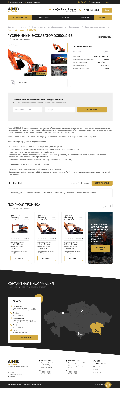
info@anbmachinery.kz (64, 9)
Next (110, 206)
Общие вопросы (70, 11)
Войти (107, 10)
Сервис (96, 370)
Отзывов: (25, 238)
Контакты (84, 17)
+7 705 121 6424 (46, 373)
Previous (105, 206)
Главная (11, 27)
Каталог (23, 27)
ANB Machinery (44, 17)
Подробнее (20, 258)
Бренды (65, 17)
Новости (97, 373)
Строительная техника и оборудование (47, 27)
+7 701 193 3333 (90, 10)
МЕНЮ (103, 17)
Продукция (20, 17)
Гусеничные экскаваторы (95, 27)
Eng (111, 2)
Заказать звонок (24, 337)
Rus (107, 2)
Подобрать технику (100, 248)
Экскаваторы (74, 27)
